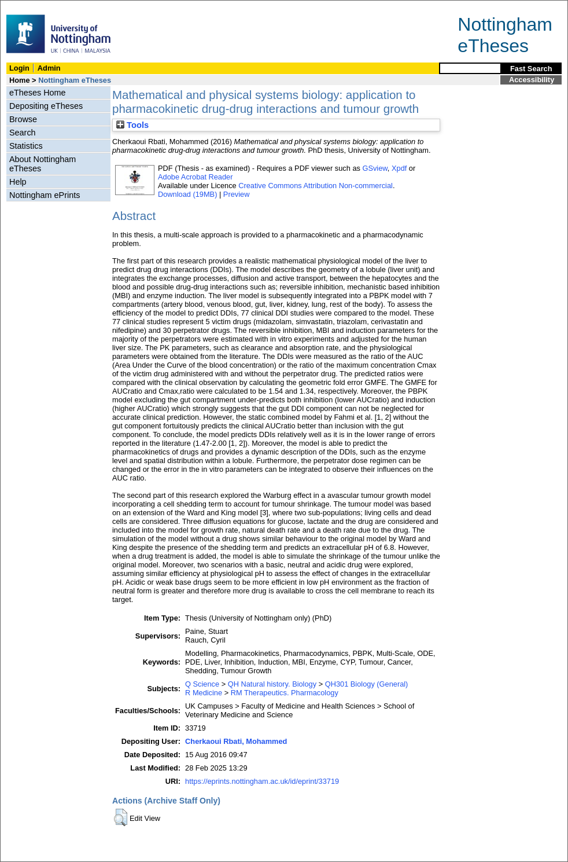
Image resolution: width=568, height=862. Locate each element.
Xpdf (399, 168)
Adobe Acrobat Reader (195, 177)
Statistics (26, 146)
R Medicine (203, 692)
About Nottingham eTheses (42, 164)
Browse (23, 119)
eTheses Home (37, 92)
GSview (374, 168)
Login (19, 68)
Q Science (202, 684)
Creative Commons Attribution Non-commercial (315, 185)
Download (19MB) (187, 194)
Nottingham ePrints (44, 195)
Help (18, 181)
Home (19, 80)
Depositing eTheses (46, 106)
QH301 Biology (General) (366, 684)
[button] (120, 817)
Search (22, 132)
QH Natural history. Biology (272, 684)
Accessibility (531, 79)
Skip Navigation (26, 6)
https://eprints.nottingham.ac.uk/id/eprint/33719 (262, 781)
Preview (236, 194)
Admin (49, 68)
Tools (132, 125)
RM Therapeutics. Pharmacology (284, 692)
